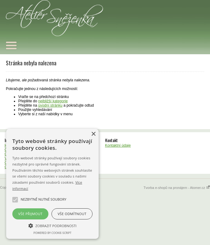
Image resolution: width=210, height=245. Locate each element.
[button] (52, 225)
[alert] (52, 184)
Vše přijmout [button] (30, 213)
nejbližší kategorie (53, 101)
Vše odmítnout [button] (72, 213)
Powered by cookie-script (53, 233)
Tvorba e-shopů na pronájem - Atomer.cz (177, 188)
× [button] (93, 134)
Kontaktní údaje (118, 145)
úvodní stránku (50, 105)
